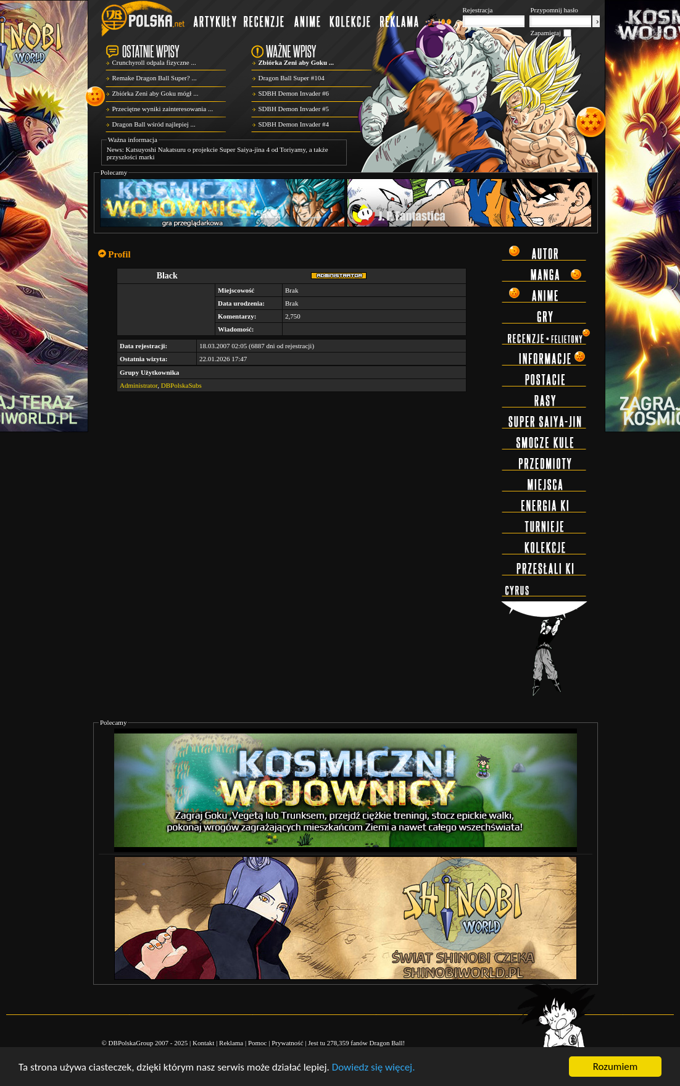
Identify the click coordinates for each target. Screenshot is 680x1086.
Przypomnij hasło (554, 10)
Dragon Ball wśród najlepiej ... (154, 124)
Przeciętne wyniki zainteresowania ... (163, 108)
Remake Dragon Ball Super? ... (154, 77)
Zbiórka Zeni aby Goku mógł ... (155, 93)
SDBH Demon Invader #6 (294, 93)
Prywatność (287, 1042)
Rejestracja (478, 10)
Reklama (231, 1042)
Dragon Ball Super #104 (292, 77)
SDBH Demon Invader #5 (294, 108)
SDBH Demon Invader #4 (294, 124)
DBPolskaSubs (181, 385)
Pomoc (257, 1042)
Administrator (138, 385)
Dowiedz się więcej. (373, 1067)
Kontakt (203, 1042)
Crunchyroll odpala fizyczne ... (154, 62)
